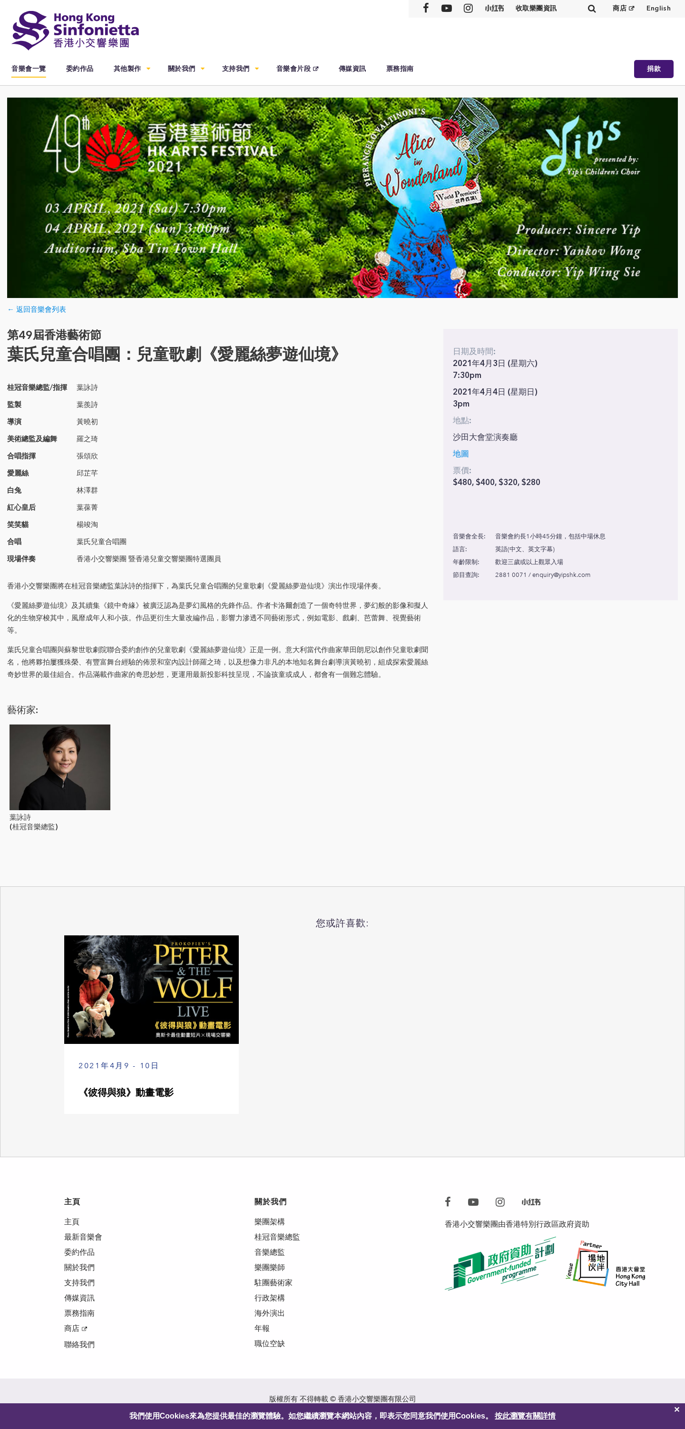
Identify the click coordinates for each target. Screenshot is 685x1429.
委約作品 (80, 69)
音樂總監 (269, 1252)
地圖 (461, 453)
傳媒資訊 (352, 69)
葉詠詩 (20, 817)
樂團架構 (269, 1221)
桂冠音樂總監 (277, 1236)
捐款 (654, 69)
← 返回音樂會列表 (36, 309)
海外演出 (269, 1313)
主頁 (71, 1221)
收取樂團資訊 (536, 8)
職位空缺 (269, 1343)
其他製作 (127, 69)
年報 (262, 1328)
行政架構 (269, 1297)
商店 (619, 8)
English (658, 8)
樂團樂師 (269, 1267)
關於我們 (182, 69)
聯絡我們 (79, 1344)
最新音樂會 (83, 1236)
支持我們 (236, 69)
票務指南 (400, 69)
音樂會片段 (293, 69)
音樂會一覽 (28, 69)
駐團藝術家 (273, 1282)
